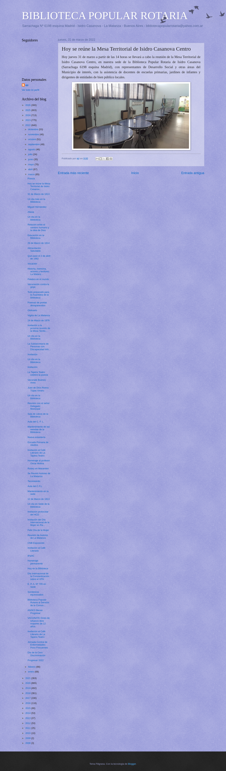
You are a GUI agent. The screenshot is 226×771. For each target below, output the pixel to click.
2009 (28, 738)
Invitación (32, 354)
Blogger (132, 764)
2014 (28, 713)
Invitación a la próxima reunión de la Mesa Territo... (39, 328)
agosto (32, 149)
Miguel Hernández (37, 207)
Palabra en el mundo (38, 279)
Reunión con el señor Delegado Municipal (39, 406)
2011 (28, 728)
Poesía (31, 178)
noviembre (34, 134)
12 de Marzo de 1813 (39, 499)
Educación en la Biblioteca (36, 236)
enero (31, 671)
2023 (28, 120)
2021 (28, 678)
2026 (28, 105)
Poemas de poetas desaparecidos (37, 304)
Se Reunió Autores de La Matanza (39, 474)
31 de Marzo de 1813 (39, 194)
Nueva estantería (36, 437)
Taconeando (34, 481)
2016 (28, 703)
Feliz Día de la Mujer (38, 530)
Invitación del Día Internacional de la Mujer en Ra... (38, 522)
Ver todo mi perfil (30, 90)
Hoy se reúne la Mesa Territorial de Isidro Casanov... (39, 186)
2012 (28, 723)
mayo (31, 164)
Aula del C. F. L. (36, 421)
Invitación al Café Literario (37, 549)
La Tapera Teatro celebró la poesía (38, 373)
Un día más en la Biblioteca (36, 200)
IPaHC (31, 555)
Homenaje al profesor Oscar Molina (39, 462)
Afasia (31, 212)
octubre (32, 139)
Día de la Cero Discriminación (37, 654)
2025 (28, 110)
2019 (28, 688)
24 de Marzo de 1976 (39, 320)
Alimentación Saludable (34, 249)
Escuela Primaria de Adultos (38, 443)
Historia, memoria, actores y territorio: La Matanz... (39, 271)
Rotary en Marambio (38, 468)
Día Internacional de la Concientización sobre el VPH (38, 576)
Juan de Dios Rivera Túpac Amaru (38, 389)
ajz (27, 85)
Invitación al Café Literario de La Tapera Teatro (37, 453)
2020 (28, 683)
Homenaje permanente (35, 562)
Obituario (32, 310)
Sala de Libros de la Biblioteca (38, 415)
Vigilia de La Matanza (39, 315)
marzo (31, 174)
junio (31, 159)
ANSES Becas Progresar (35, 611)
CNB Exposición (36, 543)
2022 (28, 125)
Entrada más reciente (73, 173)
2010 (28, 733)
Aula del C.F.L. (35, 486)
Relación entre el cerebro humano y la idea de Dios (38, 227)
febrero (32, 666)
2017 (28, 698)
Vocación (32, 263)
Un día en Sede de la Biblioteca (38, 505)
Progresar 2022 (36, 660)
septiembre (34, 144)
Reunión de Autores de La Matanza (38, 536)
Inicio (135, 173)
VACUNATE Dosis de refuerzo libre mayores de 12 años (39, 622)
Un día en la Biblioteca (34, 218)
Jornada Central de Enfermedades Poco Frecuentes (38, 645)
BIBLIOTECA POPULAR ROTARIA (105, 16)
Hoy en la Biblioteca (38, 568)
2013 (28, 718)
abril (30, 169)
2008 (28, 743)
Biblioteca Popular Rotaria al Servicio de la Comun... (38, 602)
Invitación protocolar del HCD (38, 513)
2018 (28, 693)
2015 (28, 708)
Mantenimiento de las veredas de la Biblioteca (39, 429)
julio (30, 154)
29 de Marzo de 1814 (39, 243)
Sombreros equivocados (35, 593)
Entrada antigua (192, 173)
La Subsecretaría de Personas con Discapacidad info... (39, 346)
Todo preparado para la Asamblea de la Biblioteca (38, 295)
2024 (28, 115)
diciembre (33, 129)
